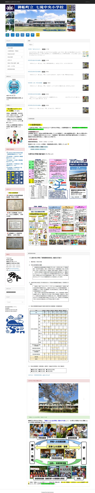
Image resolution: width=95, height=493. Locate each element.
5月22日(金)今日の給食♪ (34, 60)
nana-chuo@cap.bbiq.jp (14, 268)
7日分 (31, 44)
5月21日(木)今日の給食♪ (34, 71)
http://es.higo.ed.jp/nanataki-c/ (14, 270)
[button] (32, 398)
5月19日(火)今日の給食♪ (34, 94)
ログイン (88, 1)
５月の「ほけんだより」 (34, 49)
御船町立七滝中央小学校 (12, 2)
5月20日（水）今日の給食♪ (35, 82)
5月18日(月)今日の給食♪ (34, 105)
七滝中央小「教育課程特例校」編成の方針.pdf (39, 375)
